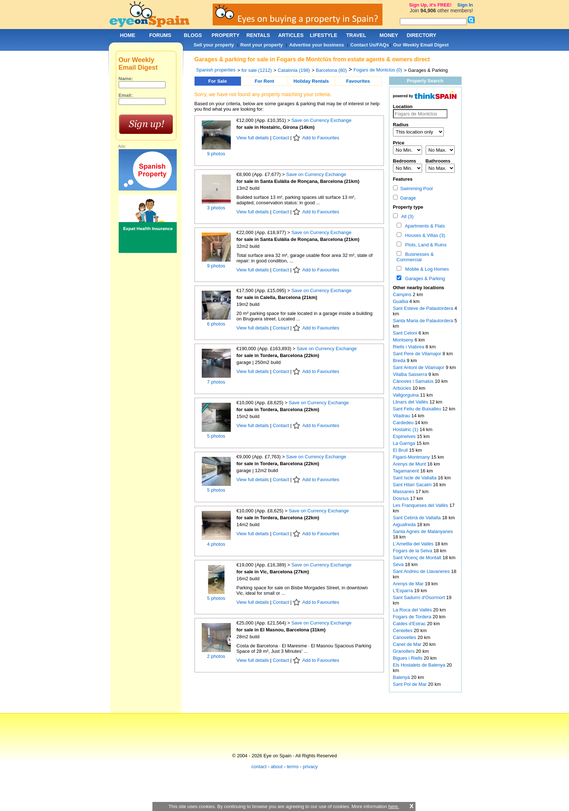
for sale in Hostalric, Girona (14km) (276, 127)
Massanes (404, 491)
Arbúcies (403, 388)
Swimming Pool (413, 188)
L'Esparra (403, 590)
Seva (399, 564)
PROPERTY (226, 35)
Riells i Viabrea (409, 346)
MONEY (389, 35)
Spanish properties (216, 70)
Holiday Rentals (311, 81)
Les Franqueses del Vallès (421, 505)
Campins (403, 294)
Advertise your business (316, 45)
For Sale (217, 81)
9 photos (216, 153)
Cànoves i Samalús (414, 381)
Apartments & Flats (423, 226)
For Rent (264, 81)
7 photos (216, 382)
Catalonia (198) (294, 70)
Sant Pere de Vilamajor (418, 353)
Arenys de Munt (410, 464)
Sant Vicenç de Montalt (418, 557)
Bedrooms (404, 161)
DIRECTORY (422, 35)
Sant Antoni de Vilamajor (419, 367)
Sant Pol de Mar (410, 684)
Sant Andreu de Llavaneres (422, 571)
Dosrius (401, 498)
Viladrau (402, 415)
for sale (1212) (256, 70)
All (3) (406, 216)
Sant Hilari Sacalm (413, 484)
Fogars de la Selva (413, 550)
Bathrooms (438, 161)
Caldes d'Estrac (410, 623)
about (277, 766)
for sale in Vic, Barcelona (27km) (273, 571)
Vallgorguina (406, 395)
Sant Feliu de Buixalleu (418, 408)
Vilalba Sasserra (411, 374)
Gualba (401, 301)
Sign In (465, 5)
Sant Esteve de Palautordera (424, 308)
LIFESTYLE (323, 35)
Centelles (403, 630)
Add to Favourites (320, 137)
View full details (253, 137)
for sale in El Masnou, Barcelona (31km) (281, 629)
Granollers (404, 651)
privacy (310, 766)
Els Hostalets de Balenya (420, 665)
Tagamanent (406, 471)
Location (403, 106)
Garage (404, 198)
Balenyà (402, 677)
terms (293, 766)
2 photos (216, 656)
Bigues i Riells (408, 658)
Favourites (358, 81)
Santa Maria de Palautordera (424, 320)
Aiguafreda (405, 524)
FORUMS (160, 35)
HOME (127, 35)
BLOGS (193, 35)
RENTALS (258, 35)
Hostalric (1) (405, 429)
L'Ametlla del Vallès (414, 543)
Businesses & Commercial (415, 256)
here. (393, 806)
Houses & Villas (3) (423, 235)
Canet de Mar (408, 644)
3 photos (216, 207)
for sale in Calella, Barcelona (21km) (277, 297)
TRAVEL (356, 35)
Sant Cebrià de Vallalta (417, 517)
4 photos (216, 544)
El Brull (401, 450)
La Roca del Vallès (413, 610)
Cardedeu (404, 422)
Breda (400, 360)
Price (399, 143)
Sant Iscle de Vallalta (415, 477)
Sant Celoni (406, 333)
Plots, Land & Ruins (424, 244)
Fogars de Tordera (413, 616)
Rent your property (261, 45)
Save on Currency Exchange (321, 120)
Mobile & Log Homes (425, 269)
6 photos (216, 324)
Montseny (404, 340)
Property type (408, 207)
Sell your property (214, 45)
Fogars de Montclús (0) (377, 70)
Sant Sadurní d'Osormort (419, 597)
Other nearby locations (419, 287)
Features (403, 179)
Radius (401, 124)
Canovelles (405, 637)
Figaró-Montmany (412, 457)
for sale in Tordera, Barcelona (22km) (278, 355)
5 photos (216, 436)
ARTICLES (291, 35)
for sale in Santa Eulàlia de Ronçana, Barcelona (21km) (298, 181)
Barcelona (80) (331, 70)
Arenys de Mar (409, 583)
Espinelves (405, 436)
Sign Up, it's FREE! (430, 5)
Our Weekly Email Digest (421, 45)
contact (259, 766)
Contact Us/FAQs (370, 45)
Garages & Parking (423, 278)
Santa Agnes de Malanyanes (423, 531)
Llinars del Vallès (411, 402)
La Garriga (405, 443)
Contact (281, 137)
